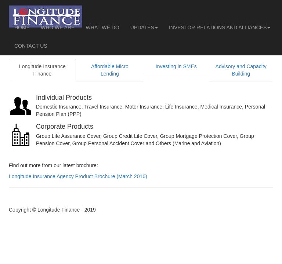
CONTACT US (30, 46)
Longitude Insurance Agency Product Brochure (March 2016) (78, 176)
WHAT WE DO (102, 27)
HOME (22, 27)
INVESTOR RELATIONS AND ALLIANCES (219, 27)
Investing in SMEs (176, 66)
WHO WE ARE (58, 27)
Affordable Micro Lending (110, 70)
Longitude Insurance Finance (42, 70)
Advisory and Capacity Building (241, 70)
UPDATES (144, 27)
